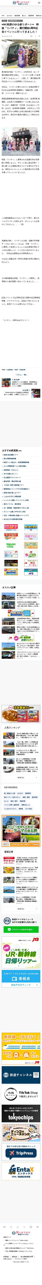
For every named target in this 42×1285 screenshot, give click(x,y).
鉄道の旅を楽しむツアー (12, 493)
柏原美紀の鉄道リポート (15, 20)
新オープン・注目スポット (12, 797)
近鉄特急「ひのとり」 (11, 470)
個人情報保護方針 (26, 1256)
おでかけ (9, 15)
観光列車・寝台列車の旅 (12, 481)
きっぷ (6, 801)
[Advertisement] (21, 345)
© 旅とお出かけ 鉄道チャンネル (21, 1261)
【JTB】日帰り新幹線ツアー (14, 485)
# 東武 (16, 370)
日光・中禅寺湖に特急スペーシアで (16, 515)
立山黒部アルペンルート (12, 477)
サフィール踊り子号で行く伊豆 (15, 512)
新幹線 (21, 809)
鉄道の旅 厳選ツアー (11, 455)
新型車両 (31, 15)
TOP (3, 15)
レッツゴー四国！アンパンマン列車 (16, 500)
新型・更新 (26, 797)
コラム (4, 20)
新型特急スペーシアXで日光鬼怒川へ (17, 489)
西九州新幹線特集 (10, 458)
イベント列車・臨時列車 (11, 805)
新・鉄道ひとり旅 (9, 793)
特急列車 (22, 801)
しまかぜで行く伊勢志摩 (12, 496)
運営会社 (14, 1256)
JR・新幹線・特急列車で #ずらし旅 (16, 508)
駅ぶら (24, 15)
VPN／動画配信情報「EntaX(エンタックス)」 (19, 1251)
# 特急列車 (22, 370)
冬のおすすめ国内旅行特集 (13, 519)
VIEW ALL (21, 777)
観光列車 (34, 797)
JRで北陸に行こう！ (11, 474)
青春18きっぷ (26, 805)
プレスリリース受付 (21, 1259)
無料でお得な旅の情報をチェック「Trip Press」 (20, 1248)
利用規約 (6, 1256)
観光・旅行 (14, 801)
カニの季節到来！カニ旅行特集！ (15, 466)
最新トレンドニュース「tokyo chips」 (17, 1240)
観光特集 (17, 15)
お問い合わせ (7, 1259)
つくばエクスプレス (10, 809)
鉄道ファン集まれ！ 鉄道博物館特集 (16, 462)
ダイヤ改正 (28, 809)
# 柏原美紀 (9, 370)
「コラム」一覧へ (21, 375)
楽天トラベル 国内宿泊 (12, 504)
